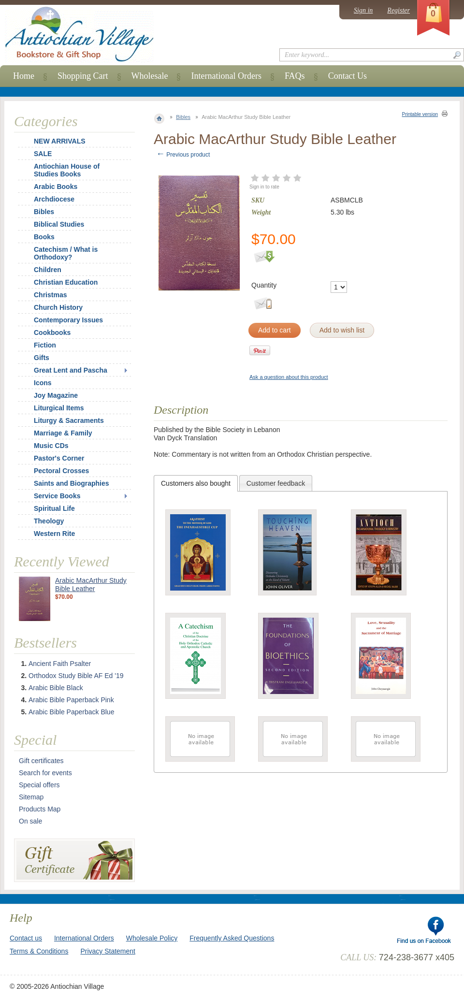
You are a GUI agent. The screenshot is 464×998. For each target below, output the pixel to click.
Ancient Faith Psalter (60, 663)
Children (47, 270)
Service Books (57, 496)
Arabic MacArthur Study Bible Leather (91, 585)
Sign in (363, 10)
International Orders (226, 76)
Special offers (39, 785)
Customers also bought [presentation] (196, 483)
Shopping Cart (83, 76)
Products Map (39, 809)
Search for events (45, 773)
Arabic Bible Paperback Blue (71, 712)
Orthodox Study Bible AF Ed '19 (76, 676)
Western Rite (54, 533)
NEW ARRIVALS (60, 141)
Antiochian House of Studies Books (67, 170)
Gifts (41, 358)
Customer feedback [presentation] (275, 483)
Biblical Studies (59, 224)
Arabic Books (55, 186)
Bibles (183, 117)
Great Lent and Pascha (70, 370)
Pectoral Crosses (61, 471)
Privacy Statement (107, 951)
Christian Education (66, 282)
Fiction (45, 345)
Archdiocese (54, 199)
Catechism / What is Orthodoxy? (66, 253)
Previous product (183, 154)
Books (44, 237)
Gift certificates (41, 761)
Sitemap (31, 797)
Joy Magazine (56, 395)
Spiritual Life (54, 508)
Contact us (26, 938)
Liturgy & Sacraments (69, 420)
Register (398, 10)
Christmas (44, 295)
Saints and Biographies (71, 483)
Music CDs (51, 445)
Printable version (420, 114)
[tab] (196, 483)
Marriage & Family (63, 433)
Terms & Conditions (39, 951)
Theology (49, 521)
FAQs (295, 76)
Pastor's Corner (59, 458)
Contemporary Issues (68, 320)
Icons (43, 383)
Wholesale (149, 76)
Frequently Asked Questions (231, 938)
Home (23, 76)
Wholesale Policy (152, 938)
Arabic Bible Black (56, 688)
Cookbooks (52, 332)
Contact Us (347, 76)
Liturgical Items (59, 408)
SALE (43, 154)
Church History (58, 307)
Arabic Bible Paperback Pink (71, 700)
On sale (30, 821)
